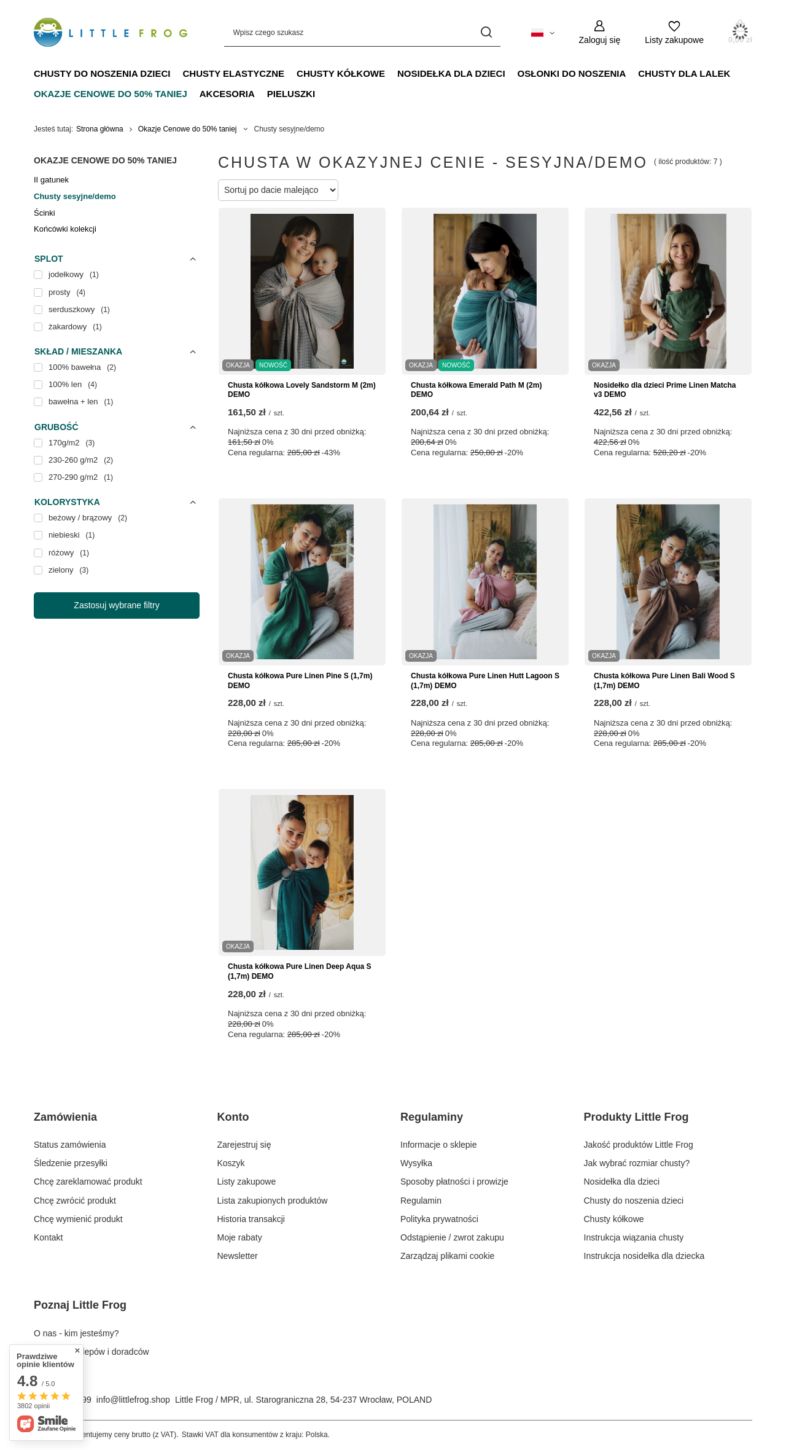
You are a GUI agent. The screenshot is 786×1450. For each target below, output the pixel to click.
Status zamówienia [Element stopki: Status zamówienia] (70, 1145)
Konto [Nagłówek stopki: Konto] (233, 1117)
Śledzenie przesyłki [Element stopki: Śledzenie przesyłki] (70, 1163)
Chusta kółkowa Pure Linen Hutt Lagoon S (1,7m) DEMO (485, 681)
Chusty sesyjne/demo (75, 196)
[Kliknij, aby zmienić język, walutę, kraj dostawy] (542, 32)
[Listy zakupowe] (674, 32)
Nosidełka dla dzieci (451, 73)
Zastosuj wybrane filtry (116, 605)
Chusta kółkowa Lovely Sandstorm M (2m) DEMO (302, 390)
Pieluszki (291, 93)
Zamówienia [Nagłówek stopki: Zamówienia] (65, 1117)
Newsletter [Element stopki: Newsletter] (237, 1256)
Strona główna (99, 129)
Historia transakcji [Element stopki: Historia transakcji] (251, 1219)
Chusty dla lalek (684, 73)
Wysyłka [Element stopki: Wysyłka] (416, 1163)
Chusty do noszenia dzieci (102, 73)
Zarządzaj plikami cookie (447, 1256)
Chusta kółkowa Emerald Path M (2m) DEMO (476, 390)
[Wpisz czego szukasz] (362, 32)
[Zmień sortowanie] (278, 190)
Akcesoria (227, 93)
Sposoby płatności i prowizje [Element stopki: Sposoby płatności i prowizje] (454, 1181)
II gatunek (51, 179)
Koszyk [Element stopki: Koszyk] (231, 1163)
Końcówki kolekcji (65, 228)
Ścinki (44, 213)
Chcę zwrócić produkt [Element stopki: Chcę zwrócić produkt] (75, 1200)
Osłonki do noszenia (572, 73)
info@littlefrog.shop (133, 1400)
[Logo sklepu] (110, 32)
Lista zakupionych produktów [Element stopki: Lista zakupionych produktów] (272, 1200)
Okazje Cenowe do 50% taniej (110, 93)
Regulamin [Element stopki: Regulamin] (421, 1200)
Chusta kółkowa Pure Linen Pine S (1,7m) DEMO (300, 681)
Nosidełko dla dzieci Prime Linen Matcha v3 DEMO (665, 390)
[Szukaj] (486, 32)
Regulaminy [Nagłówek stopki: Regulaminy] (431, 1117)
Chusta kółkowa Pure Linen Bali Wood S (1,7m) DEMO (664, 681)
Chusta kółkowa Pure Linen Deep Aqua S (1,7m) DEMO (300, 971)
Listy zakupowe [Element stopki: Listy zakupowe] (246, 1181)
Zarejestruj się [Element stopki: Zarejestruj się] (244, 1145)
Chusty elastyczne (234, 73)
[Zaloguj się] (600, 32)
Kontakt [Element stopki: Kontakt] (48, 1237)
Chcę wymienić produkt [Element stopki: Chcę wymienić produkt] (78, 1219)
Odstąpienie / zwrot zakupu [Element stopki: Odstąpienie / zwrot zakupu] (452, 1237)
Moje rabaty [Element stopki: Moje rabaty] (239, 1237)
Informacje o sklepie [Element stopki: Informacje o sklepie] (438, 1145)
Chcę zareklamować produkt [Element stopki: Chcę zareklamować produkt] (88, 1181)
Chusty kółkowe (341, 73)
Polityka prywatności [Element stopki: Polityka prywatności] (439, 1219)
